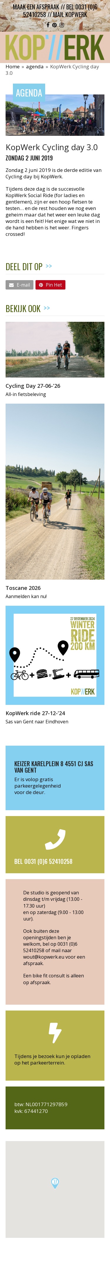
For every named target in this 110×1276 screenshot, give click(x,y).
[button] (19, 285)
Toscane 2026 (23, 587)
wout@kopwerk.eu (43, 957)
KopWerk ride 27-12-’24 (35, 713)
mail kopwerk (70, 14)
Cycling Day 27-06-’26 (33, 385)
